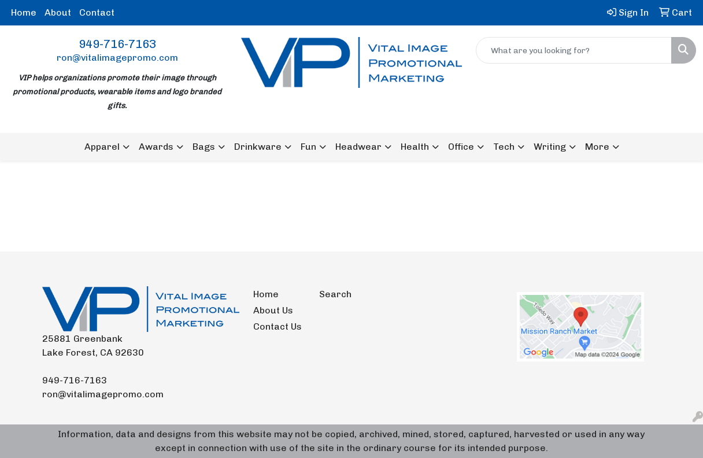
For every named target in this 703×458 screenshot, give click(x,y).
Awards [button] (156, 146)
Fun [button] (308, 146)
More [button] (597, 146)
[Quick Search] (574, 50)
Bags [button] (204, 146)
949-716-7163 (117, 44)
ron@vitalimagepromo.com (117, 57)
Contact (96, 12)
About (58, 12)
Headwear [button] (358, 146)
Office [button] (461, 146)
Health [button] (415, 146)
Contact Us (277, 326)
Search (335, 294)
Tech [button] (504, 146)
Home (23, 12)
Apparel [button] (102, 146)
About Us (273, 310)
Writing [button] (550, 146)
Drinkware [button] (258, 146)
